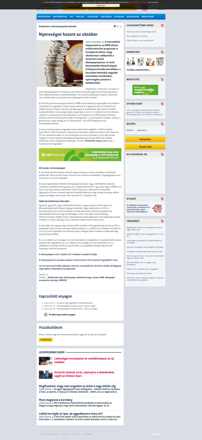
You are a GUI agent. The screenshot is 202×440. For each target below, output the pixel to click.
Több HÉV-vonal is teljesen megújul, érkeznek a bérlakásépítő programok (145, 279)
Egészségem (106, 17)
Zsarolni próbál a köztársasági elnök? (141, 32)
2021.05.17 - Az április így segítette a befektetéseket (68, 303)
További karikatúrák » (138, 70)
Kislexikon (145, 139)
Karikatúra (133, 52)
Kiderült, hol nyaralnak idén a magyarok (143, 269)
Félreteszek (92, 17)
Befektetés (133, 79)
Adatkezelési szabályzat (49, 434)
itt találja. (93, 254)
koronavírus (44, 280)
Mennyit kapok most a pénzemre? (140, 40)
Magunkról (64, 434)
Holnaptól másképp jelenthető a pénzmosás (144, 251)
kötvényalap (69, 277)
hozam (95, 277)
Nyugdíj (131, 199)
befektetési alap (55, 277)
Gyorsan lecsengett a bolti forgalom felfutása (145, 247)
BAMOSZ (63, 280)
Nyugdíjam (119, 17)
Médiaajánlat (87, 434)
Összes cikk (145, 147)
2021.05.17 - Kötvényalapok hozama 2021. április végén (70, 306)
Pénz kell (80, 17)
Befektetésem (148, 17)
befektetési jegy (84, 277)
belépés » (130, 130)
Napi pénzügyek (60, 17)
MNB (102, 277)
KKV (71, 17)
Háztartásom (44, 17)
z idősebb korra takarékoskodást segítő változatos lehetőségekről (138, 209)
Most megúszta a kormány (137, 36)
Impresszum (75, 434)
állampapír (110, 277)
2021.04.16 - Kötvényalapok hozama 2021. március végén (71, 309)
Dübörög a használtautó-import (139, 273)
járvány (54, 280)
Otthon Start (134, 103)
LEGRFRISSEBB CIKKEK (52, 352)
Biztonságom (133, 17)
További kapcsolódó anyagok (62, 314)
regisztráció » (142, 130)
